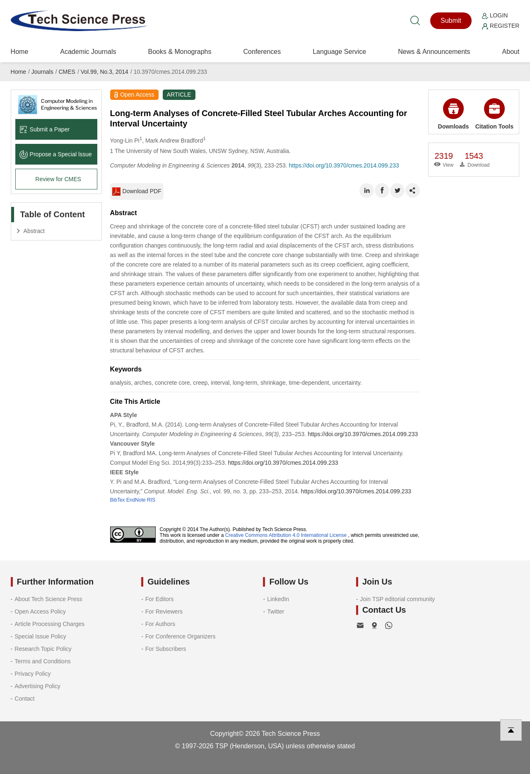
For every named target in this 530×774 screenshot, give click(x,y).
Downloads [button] (453, 114)
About (511, 51)
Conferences (262, 51)
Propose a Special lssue (55, 154)
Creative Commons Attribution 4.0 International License (286, 535)
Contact (24, 698)
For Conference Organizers (180, 636)
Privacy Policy (32, 673)
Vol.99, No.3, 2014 (104, 71)
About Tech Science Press (48, 599)
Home (20, 51)
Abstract (34, 231)
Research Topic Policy (42, 648)
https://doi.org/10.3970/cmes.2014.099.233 (344, 165)
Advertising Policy (37, 686)
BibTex (117, 500)
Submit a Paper (44, 129)
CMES (66, 71)
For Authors (160, 624)
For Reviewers (164, 611)
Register (500, 25)
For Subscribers (165, 648)
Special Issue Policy (40, 636)
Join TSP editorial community (397, 599)
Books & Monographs (179, 51)
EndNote (136, 500)
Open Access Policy (40, 611)
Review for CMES (58, 179)
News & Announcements (434, 51)
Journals (42, 71)
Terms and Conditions (42, 661)
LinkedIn (278, 599)
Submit (451, 20)
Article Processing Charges (49, 624)
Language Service (339, 51)
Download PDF (136, 191)
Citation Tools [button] (494, 114)
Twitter (275, 611)
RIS (151, 500)
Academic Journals (88, 51)
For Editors (159, 599)
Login (495, 15)
